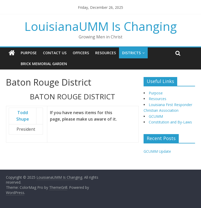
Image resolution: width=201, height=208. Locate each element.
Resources (105, 52)
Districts (131, 52)
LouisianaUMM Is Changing (101, 26)
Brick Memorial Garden (44, 63)
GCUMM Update (157, 151)
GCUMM (156, 116)
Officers (81, 52)
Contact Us (54, 52)
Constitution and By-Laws (170, 122)
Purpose (29, 52)
